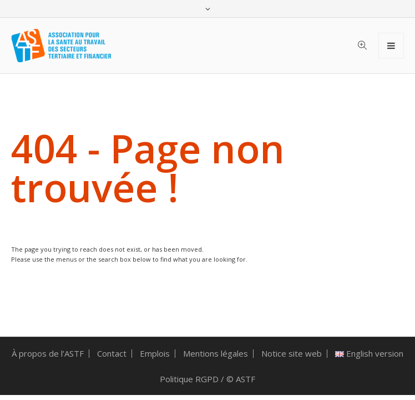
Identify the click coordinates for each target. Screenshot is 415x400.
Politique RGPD (189, 378)
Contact (111, 353)
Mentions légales (215, 353)
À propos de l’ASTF (48, 353)
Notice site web (291, 353)
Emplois (155, 353)
